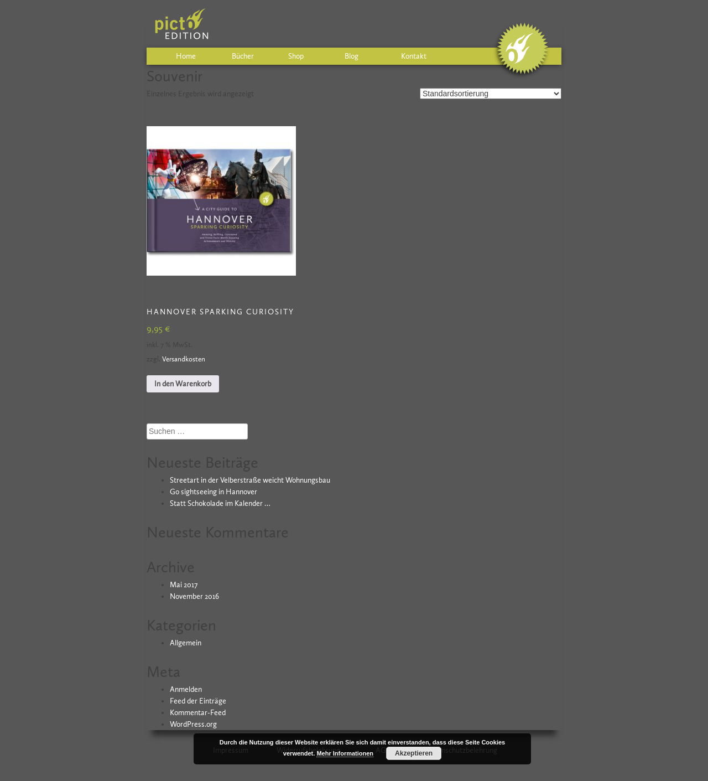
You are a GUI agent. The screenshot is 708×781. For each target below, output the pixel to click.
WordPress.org (193, 724)
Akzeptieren (414, 753)
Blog (351, 56)
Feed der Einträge (198, 701)
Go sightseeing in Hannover (213, 491)
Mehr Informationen (344, 753)
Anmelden (186, 689)
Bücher (243, 56)
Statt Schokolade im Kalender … (220, 503)
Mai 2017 (183, 584)
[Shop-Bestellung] (490, 93)
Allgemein (185, 643)
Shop (296, 56)
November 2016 (194, 596)
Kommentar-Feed (198, 712)
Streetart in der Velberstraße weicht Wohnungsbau (250, 480)
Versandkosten (183, 359)
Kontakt (413, 56)
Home (186, 56)
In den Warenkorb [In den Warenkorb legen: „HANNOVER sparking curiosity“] (182, 384)
